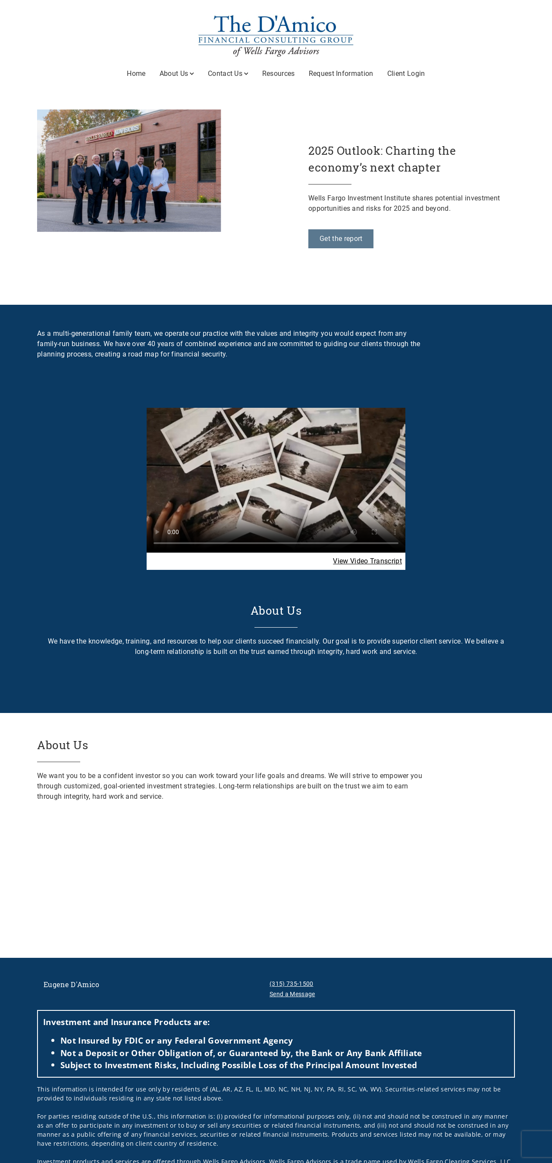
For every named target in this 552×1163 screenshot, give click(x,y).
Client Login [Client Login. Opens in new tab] (406, 73)
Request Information (341, 73)
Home (136, 73)
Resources (278, 73)
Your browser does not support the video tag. (276, 480)
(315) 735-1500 (291, 983)
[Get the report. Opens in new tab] (340, 238)
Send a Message (292, 994)
